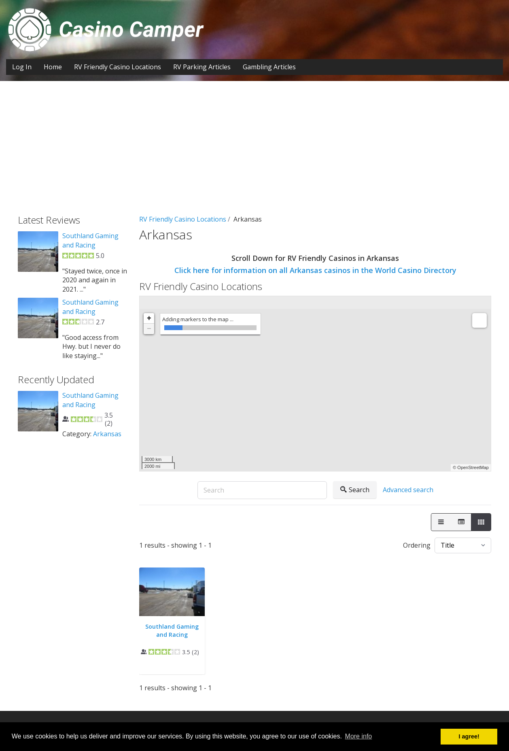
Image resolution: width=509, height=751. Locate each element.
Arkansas (107, 433)
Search (354, 490)
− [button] (149, 329)
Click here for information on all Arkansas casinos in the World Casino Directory (315, 270)
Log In (22, 66)
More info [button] (358, 736)
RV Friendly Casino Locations (117, 66)
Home (53, 66)
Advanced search (408, 489)
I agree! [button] (469, 736)
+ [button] (149, 318)
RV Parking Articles (202, 66)
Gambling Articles (269, 66)
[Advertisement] (254, 154)
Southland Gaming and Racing (172, 630)
